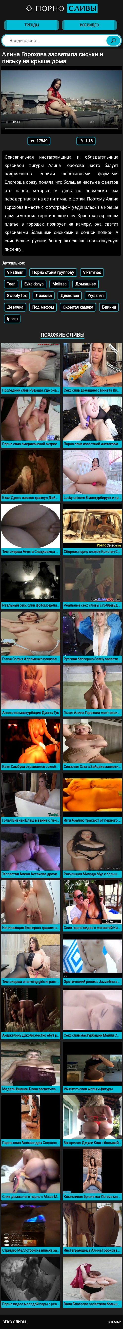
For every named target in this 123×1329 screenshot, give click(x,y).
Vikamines (92, 272)
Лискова (44, 295)
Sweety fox (17, 295)
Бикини (109, 307)
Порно (62, 8)
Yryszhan (95, 295)
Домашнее (85, 284)
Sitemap (114, 1322)
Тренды (31, 25)
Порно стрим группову (53, 272)
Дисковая (70, 295)
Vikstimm (15, 272)
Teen (11, 284)
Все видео (89, 25)
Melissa (59, 284)
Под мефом (43, 307)
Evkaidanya (33, 284)
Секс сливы (14, 1322)
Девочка (15, 307)
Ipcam (12, 318)
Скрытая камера (78, 307)
